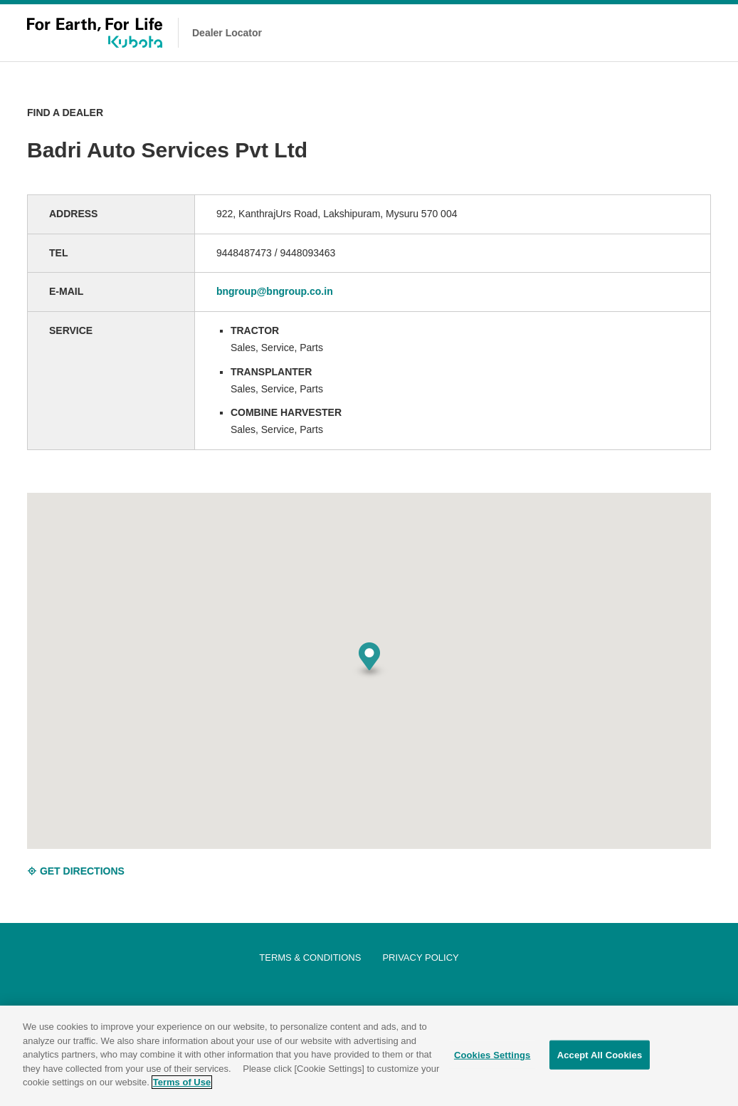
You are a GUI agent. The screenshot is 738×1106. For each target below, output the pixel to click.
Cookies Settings (492, 1055)
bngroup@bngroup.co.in (274, 291)
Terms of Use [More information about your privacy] (182, 1083)
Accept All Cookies (600, 1055)
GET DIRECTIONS (76, 871)
